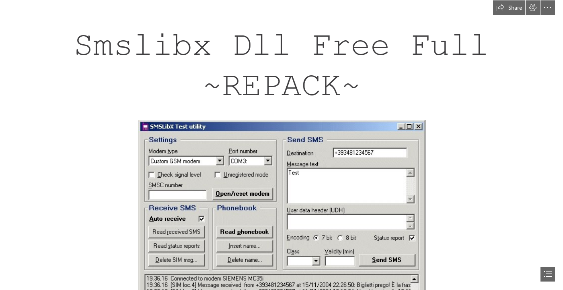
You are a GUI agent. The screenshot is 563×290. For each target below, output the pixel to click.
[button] (509, 7)
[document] (281, 145)
